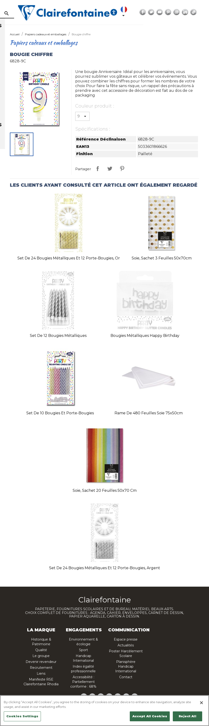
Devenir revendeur (41, 662)
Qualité (41, 650)
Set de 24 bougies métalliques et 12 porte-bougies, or (68, 258)
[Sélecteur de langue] (162, 12)
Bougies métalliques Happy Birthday (144, 335)
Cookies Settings (22, 716)
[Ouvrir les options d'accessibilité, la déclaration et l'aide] (151, 12)
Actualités (126, 645)
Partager (97, 168)
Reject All (187, 716)
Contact (125, 677)
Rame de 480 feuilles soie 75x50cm (148, 413)
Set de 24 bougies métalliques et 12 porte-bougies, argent (104, 568)
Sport (83, 650)
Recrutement (41, 668)
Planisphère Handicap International (125, 666)
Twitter (188, 12)
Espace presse (126, 639)
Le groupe (41, 656)
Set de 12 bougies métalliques (58, 335)
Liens (41, 673)
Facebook (180, 12)
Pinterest (205, 12)
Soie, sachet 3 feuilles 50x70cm (162, 258)
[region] (104, 710)
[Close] (201, 703)
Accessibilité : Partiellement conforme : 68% (83, 682)
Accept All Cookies (149, 716)
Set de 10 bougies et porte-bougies (60, 413)
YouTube (197, 12)
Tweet (109, 168)
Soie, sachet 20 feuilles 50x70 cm (105, 490)
